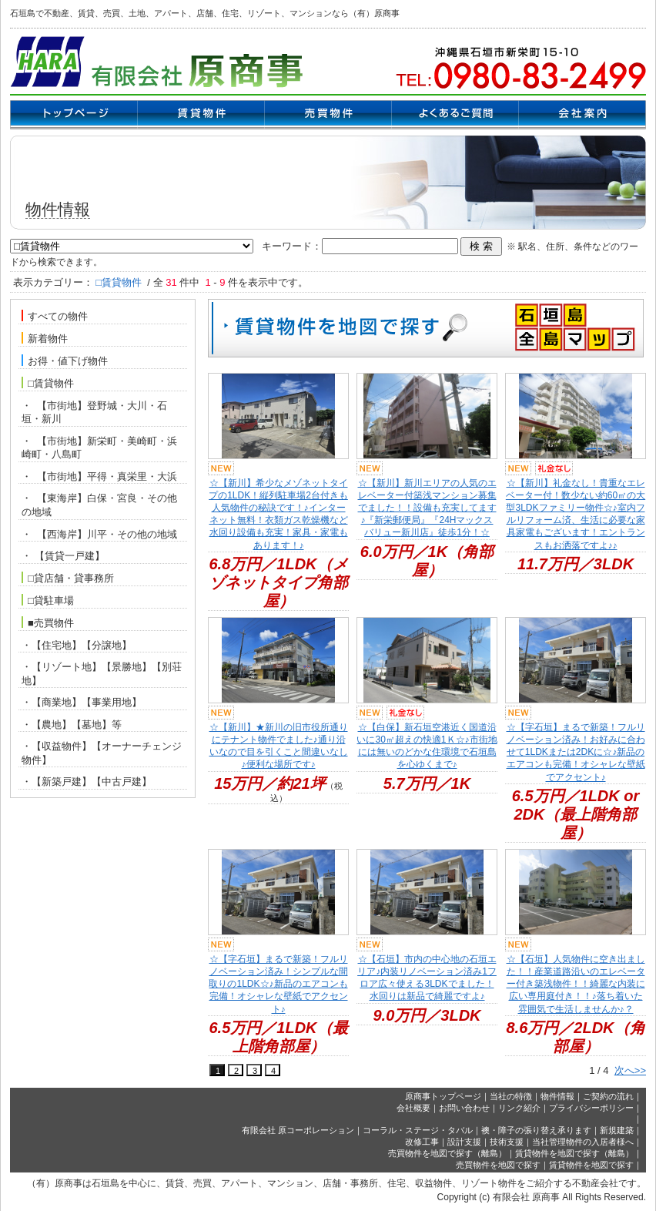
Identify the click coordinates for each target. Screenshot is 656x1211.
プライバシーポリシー (591, 1107)
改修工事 (422, 1141)
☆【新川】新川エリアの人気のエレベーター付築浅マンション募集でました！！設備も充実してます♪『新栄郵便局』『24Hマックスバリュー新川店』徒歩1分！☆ (427, 508)
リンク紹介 (519, 1107)
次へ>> (630, 1070)
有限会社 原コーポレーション (298, 1130)
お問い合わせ (464, 1107)
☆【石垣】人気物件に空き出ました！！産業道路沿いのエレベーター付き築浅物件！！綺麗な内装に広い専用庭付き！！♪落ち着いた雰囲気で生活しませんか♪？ (576, 984)
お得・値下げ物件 (65, 360)
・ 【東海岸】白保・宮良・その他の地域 (99, 505)
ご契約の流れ (608, 1096)
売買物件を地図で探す (498, 1164)
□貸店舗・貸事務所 (68, 578)
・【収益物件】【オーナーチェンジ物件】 (102, 753)
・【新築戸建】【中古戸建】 (87, 781)
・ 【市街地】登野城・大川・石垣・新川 (94, 412)
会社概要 (413, 1107)
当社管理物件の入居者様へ (583, 1141)
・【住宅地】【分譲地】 (77, 645)
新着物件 (45, 338)
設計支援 (464, 1141)
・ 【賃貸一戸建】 (63, 556)
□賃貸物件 (48, 383)
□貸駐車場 (48, 600)
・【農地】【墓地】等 (72, 724)
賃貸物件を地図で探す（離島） (574, 1153)
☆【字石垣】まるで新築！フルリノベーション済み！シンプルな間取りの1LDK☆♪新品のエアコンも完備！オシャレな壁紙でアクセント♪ (278, 984)
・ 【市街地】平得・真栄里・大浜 (99, 476)
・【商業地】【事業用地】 (82, 702)
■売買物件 (48, 622)
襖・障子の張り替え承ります (536, 1130)
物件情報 (557, 1096)
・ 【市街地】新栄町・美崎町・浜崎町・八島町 (99, 448)
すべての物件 (55, 316)
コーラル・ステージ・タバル (418, 1130)
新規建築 (617, 1130)
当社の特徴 (511, 1096)
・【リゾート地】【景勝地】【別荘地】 (102, 673)
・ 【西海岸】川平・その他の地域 (99, 534)
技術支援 (507, 1141)
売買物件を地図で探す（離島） (447, 1153)
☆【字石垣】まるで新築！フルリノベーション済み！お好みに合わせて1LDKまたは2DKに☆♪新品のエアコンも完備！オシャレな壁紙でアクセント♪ (576, 752)
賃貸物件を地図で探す (591, 1164)
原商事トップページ (443, 1096)
